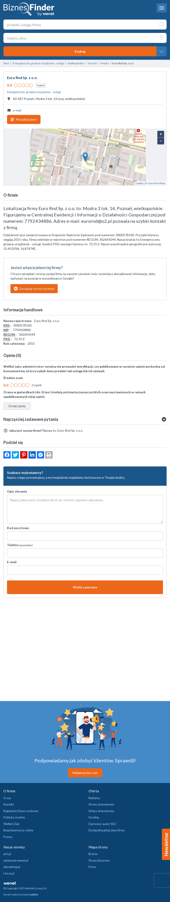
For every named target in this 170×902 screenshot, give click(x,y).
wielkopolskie (75, 63)
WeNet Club (11, 824)
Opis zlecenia (17, 491)
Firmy (92, 867)
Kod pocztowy (18, 528)
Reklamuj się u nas (85, 773)
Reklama (94, 798)
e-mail (17, 110)
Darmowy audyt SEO (102, 824)
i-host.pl (8, 873)
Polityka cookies (14, 817)
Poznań (92, 63)
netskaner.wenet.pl (15, 860)
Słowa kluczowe (99, 860)
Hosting (94, 817)
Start (6, 63)
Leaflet (139, 183)
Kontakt (8, 804)
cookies (33, 894)
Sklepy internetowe (101, 811)
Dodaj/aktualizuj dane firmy (107, 830)
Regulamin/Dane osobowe (20, 811)
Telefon (20, 545)
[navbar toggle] (162, 7)
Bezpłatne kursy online (18, 830)
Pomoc (8, 837)
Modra (105, 63)
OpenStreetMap (156, 183)
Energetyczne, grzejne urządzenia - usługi (38, 63)
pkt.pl (7, 854)
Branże (93, 854)
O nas (7, 798)
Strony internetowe (101, 804)
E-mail (12, 562)
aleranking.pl (11, 867)
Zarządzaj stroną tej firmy (34, 288)
